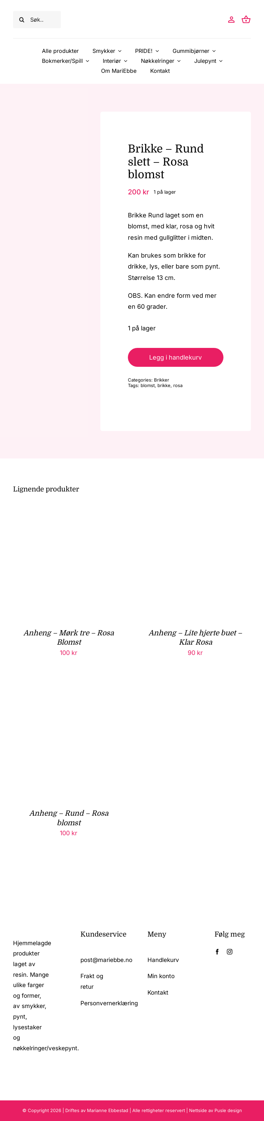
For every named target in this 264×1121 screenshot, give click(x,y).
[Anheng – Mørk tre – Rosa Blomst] (68, 512)
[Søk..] (36, 19)
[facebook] (217, 951)
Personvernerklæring (109, 1003)
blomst (148, 385)
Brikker (161, 380)
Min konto (161, 976)
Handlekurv (163, 959)
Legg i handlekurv (175, 357)
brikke (163, 385)
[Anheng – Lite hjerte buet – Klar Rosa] (195, 512)
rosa (178, 385)
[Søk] (21, 19)
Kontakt (157, 992)
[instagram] (229, 951)
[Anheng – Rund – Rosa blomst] (68, 693)
